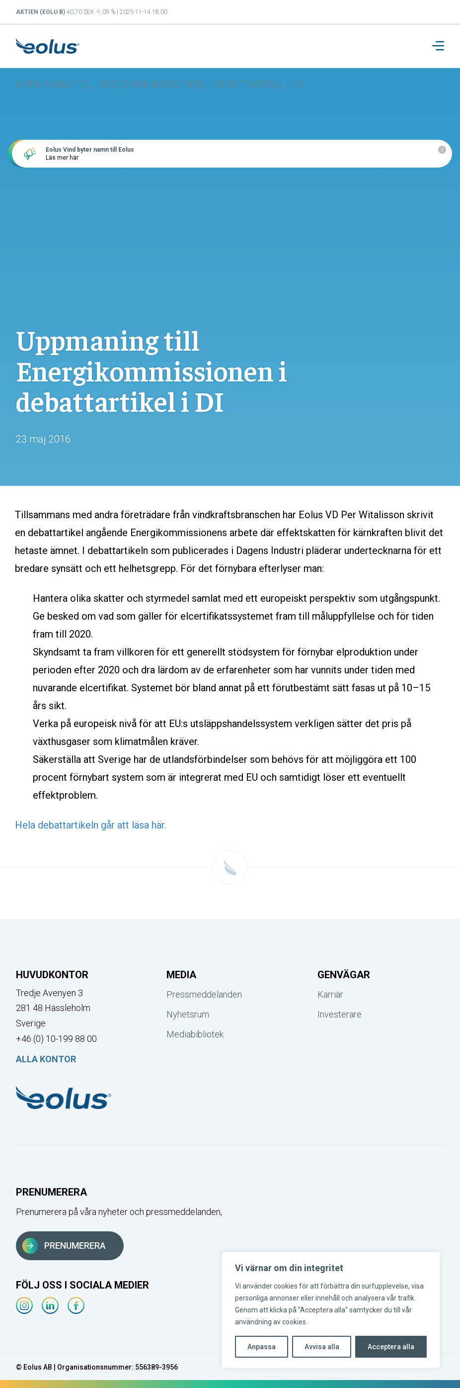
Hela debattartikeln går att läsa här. (90, 825)
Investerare (339, 1014)
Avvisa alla (322, 1347)
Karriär (330, 994)
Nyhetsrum (187, 1014)
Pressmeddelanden (204, 994)
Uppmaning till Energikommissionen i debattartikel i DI (159, 85)
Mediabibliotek (195, 1034)
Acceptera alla (391, 1347)
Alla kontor (46, 1059)
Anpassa (261, 1347)
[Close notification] (442, 150)
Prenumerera (64, 1246)
